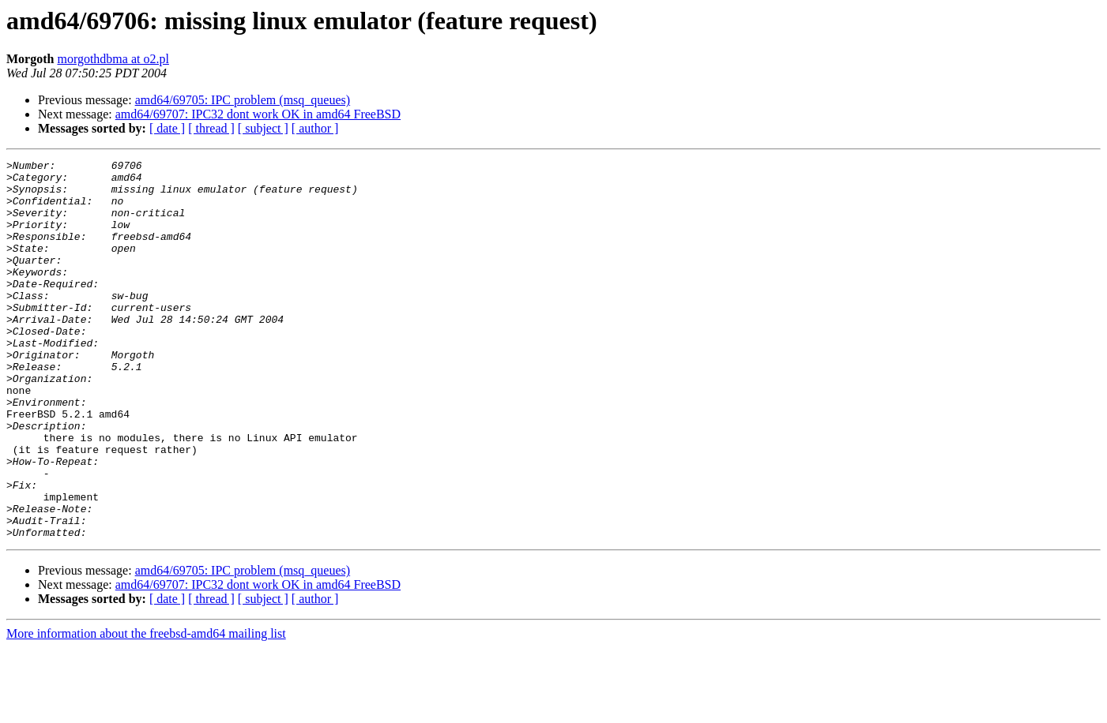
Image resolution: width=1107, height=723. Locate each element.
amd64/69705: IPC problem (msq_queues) (242, 100)
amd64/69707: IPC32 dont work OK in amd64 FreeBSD (258, 114)
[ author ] (315, 128)
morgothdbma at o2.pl (112, 59)
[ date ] (167, 128)
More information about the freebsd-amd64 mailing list (146, 709)
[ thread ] (211, 128)
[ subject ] (263, 128)
